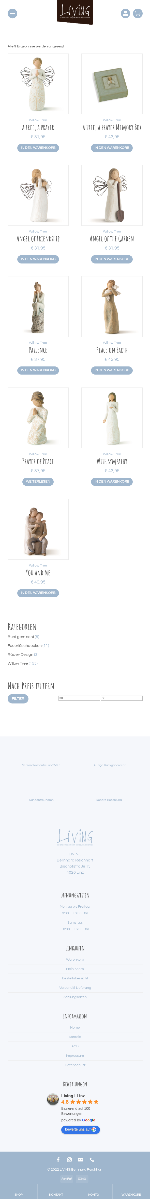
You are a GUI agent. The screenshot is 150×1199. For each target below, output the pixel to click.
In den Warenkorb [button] (38, 148)
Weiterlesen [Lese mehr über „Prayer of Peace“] (38, 481)
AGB (75, 1046)
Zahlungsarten (75, 997)
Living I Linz (73, 1096)
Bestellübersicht (75, 978)
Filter (18, 699)
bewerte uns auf (80, 1129)
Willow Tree (38, 120)
